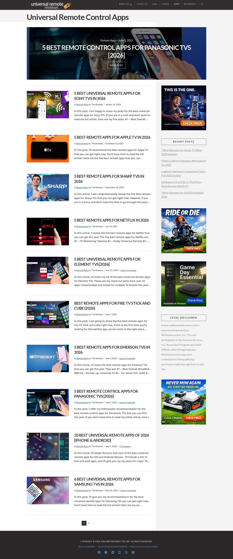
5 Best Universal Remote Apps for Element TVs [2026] (107, 262)
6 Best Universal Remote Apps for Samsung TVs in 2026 (107, 482)
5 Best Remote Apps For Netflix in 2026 (111, 220)
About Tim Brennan (86, 546)
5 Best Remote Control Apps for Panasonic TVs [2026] (106, 394)
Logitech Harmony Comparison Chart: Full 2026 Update (183, 173)
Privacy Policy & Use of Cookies (144, 546)
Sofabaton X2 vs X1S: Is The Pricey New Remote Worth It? (181, 184)
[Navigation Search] (202, 3)
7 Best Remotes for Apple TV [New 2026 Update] (181, 152)
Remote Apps (82, 104)
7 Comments (125, 446)
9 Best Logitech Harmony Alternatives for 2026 (183, 162)
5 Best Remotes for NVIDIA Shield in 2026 (182, 194)
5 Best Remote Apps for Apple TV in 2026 (112, 137)
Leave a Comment (128, 270)
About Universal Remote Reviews (112, 546)
